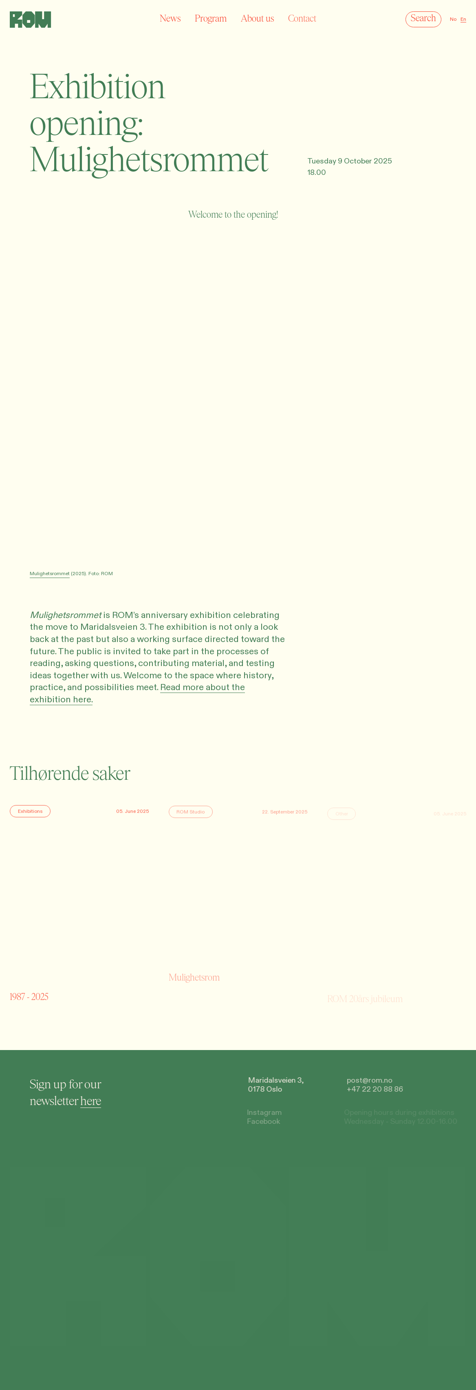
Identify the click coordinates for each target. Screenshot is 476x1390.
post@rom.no (368, 1080)
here (90, 1101)
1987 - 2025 (29, 998)
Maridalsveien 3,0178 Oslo (275, 1084)
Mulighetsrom (194, 1000)
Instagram (261, 1113)
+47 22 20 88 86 (373, 1090)
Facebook (261, 1122)
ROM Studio (190, 814)
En (463, 19)
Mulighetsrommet (50, 573)
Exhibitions (30, 812)
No (453, 19)
